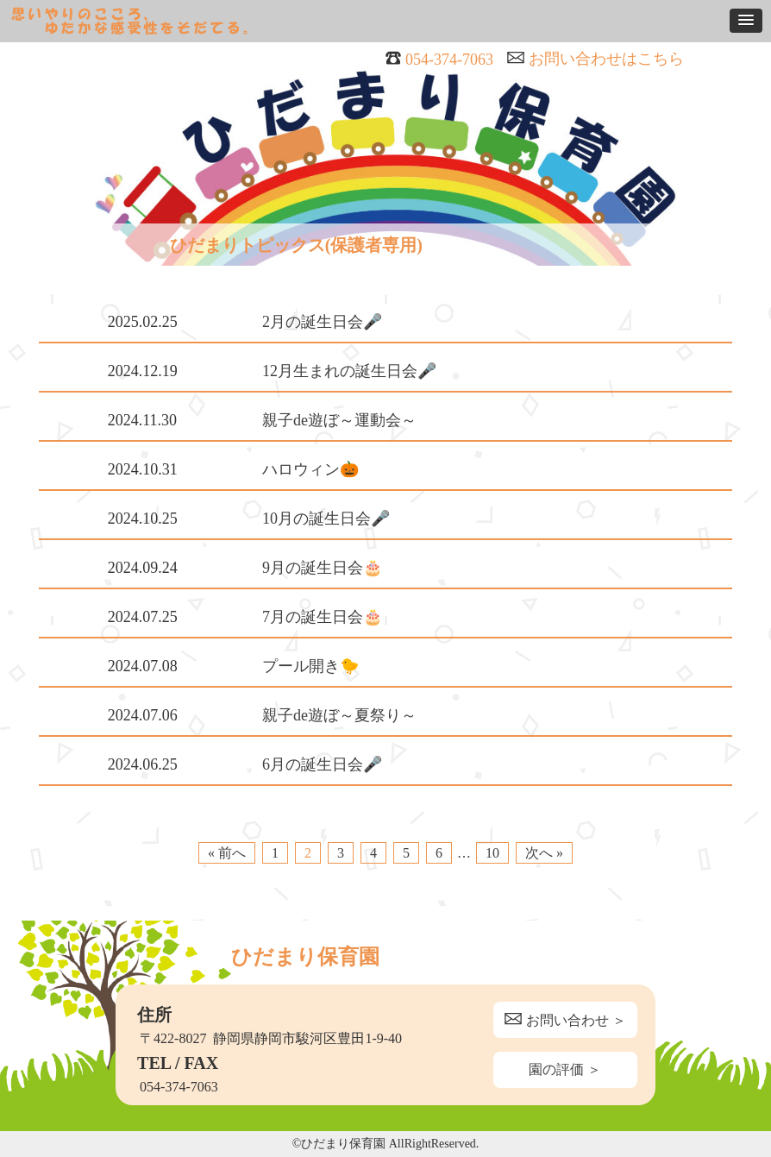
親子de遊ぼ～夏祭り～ (339, 715)
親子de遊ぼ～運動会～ (339, 420)
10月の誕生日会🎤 (326, 518)
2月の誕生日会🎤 (322, 321)
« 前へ (227, 853)
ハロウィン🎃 (310, 469)
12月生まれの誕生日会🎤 (349, 371)
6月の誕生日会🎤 (322, 764)
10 (492, 853)
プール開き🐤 (310, 666)
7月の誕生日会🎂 (322, 617)
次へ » (544, 853)
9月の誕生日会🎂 (322, 567)
